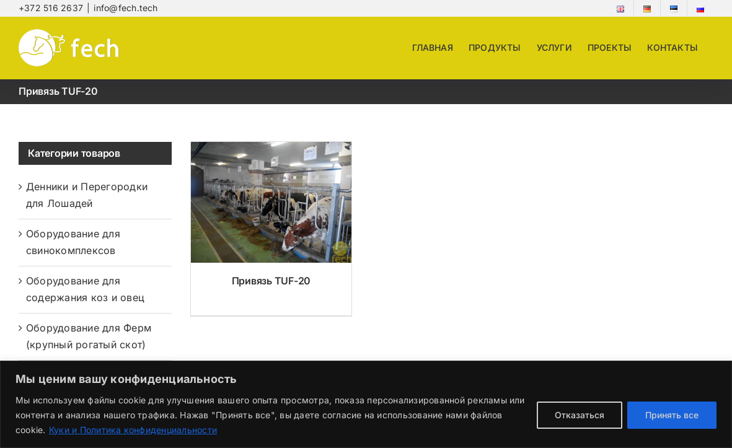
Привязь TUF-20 (271, 281)
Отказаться (579, 415)
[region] (366, 404)
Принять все (672, 415)
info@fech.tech (125, 7)
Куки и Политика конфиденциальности (133, 429)
